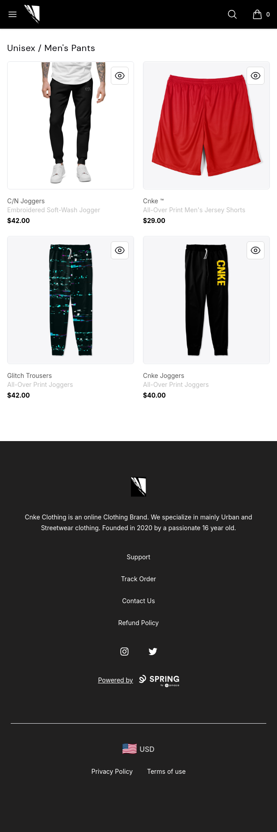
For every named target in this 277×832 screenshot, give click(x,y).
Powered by (138, 681)
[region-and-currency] (138, 749)
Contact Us (138, 601)
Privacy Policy (112, 771)
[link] (71, 125)
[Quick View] (120, 76)
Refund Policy (138, 622)
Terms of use (166, 771)
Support (139, 557)
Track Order (138, 579)
